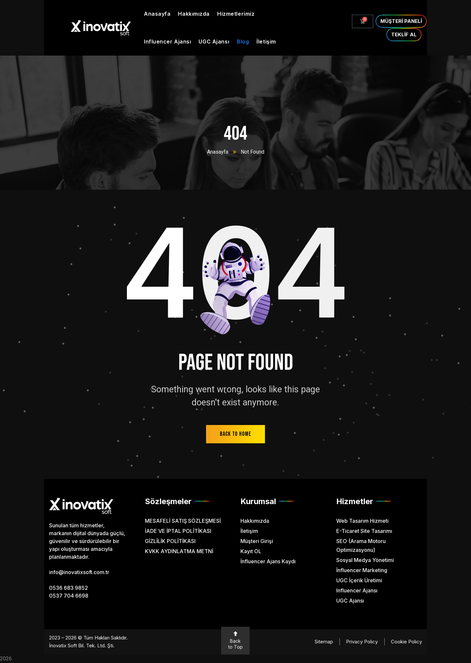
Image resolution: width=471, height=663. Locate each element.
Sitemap (324, 641)
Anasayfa (217, 152)
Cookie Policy (406, 641)
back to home (235, 434)
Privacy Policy (362, 641)
